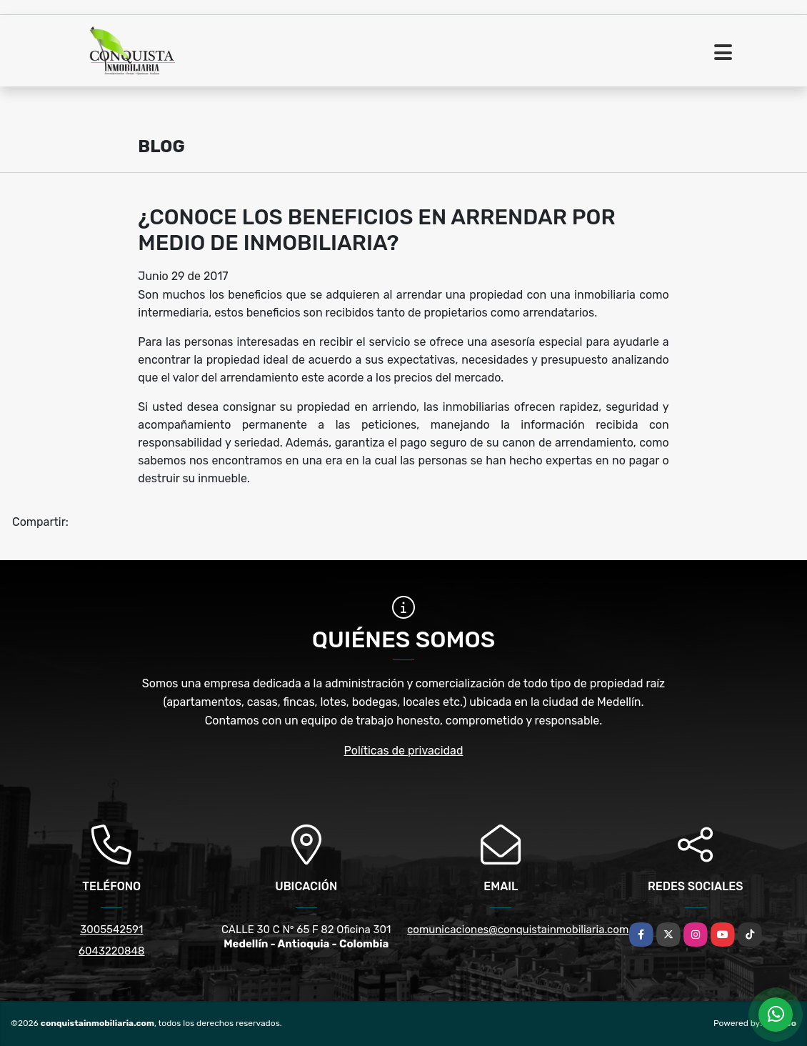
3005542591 (111, 929)
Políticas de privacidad (403, 750)
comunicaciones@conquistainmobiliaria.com (517, 929)
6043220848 (111, 951)
